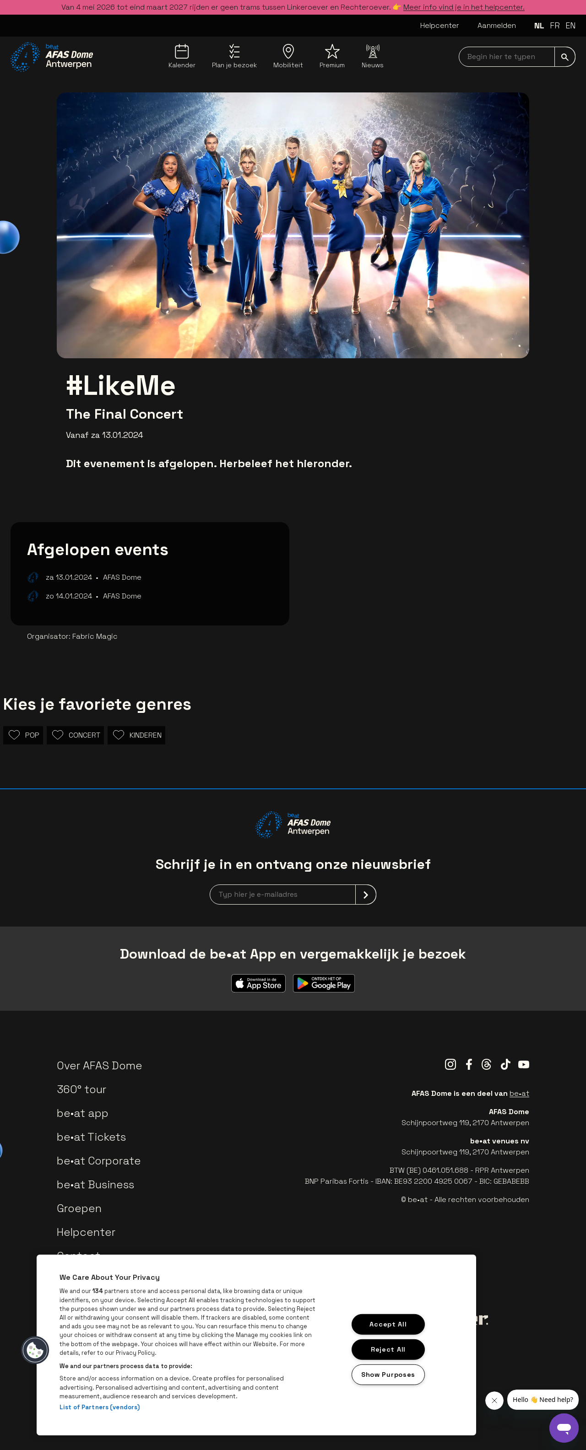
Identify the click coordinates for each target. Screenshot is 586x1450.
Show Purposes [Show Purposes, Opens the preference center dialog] (388, 1374)
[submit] (564, 57)
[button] (35, 1350)
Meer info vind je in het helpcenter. (464, 7)
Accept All (388, 1324)
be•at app (83, 1113)
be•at (519, 1093)
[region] (256, 1345)
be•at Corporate (99, 1161)
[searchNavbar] (517, 57)
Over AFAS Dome (99, 1065)
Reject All (388, 1349)
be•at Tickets (91, 1137)
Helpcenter (439, 25)
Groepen (79, 1208)
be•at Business (95, 1184)
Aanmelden (496, 25)
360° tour (81, 1089)
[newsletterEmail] (293, 894)
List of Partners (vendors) (100, 1407)
